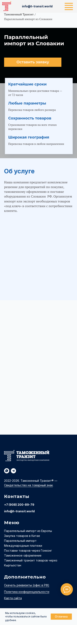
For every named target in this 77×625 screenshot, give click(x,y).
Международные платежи (23, 545)
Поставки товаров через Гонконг (28, 550)
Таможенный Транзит (19, 14)
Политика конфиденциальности (26, 591)
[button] (32, 62)
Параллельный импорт (20, 540)
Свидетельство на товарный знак (28, 485)
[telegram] (13, 470)
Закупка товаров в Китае (22, 536)
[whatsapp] (6, 470)
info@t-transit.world (19, 511)
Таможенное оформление (22, 555)
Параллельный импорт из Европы (28, 531)
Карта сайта (13, 598)
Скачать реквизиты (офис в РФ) (26, 585)
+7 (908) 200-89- (17, 504)
